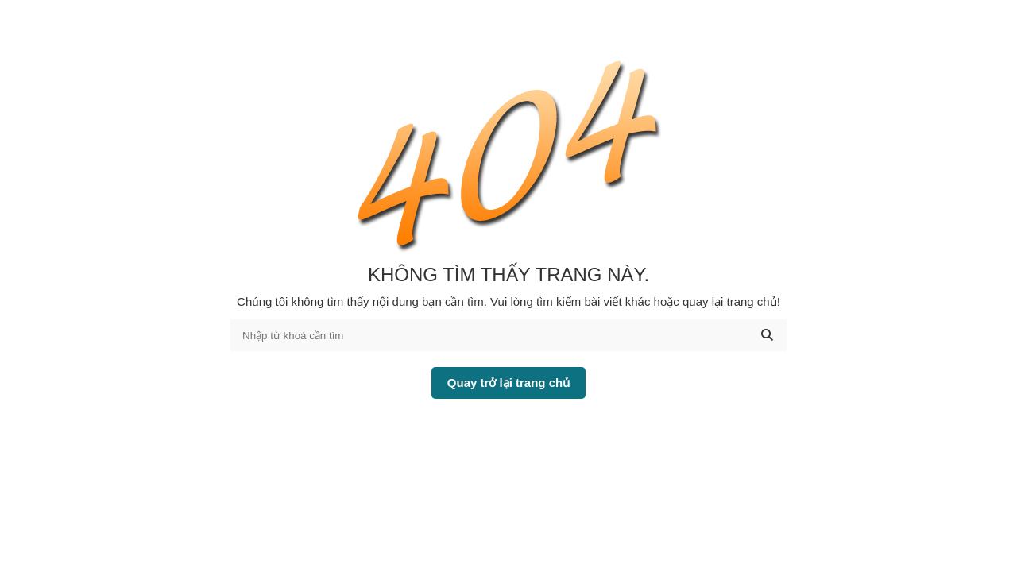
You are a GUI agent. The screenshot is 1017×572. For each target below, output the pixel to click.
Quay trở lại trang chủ (508, 382)
